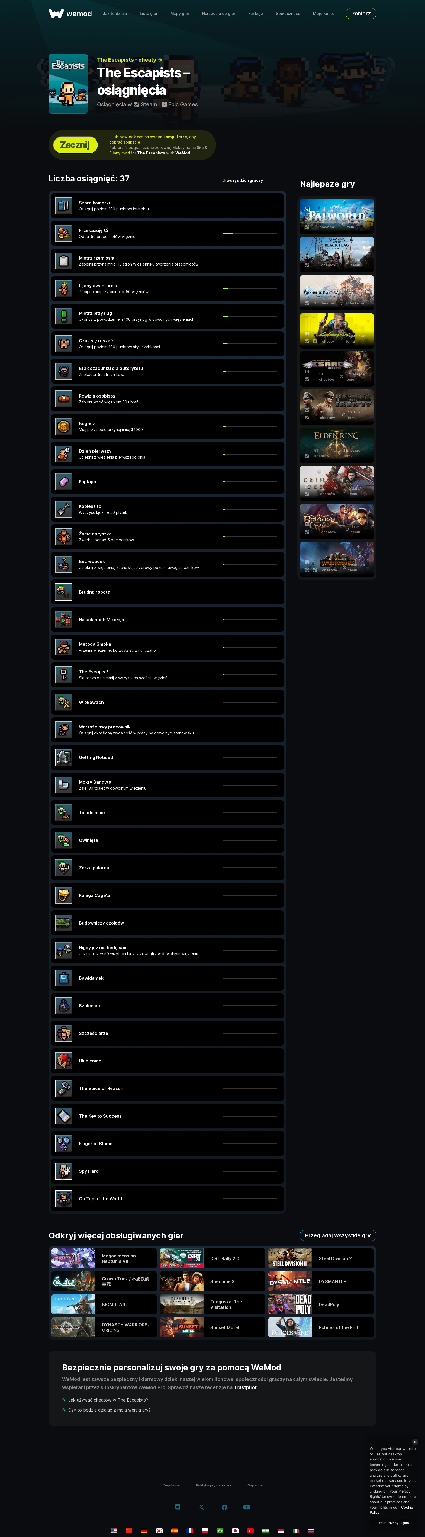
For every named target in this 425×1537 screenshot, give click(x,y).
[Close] (415, 1442)
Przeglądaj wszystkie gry (338, 1235)
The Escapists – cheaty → (129, 60)
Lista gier (148, 13)
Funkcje (255, 13)
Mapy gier (179, 13)
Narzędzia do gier (218, 13)
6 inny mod (119, 153)
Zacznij (74, 145)
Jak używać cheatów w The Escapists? (108, 1400)
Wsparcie (255, 1485)
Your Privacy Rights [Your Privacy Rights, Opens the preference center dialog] (394, 1523)
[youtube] (246, 1508)
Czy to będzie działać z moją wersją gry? (109, 1410)
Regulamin (171, 1485)
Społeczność (288, 13)
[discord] (177, 1507)
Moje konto (323, 13)
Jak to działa (115, 13)
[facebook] (224, 1508)
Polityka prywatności (213, 1485)
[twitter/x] (201, 1508)
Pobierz (361, 13)
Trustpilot (245, 1387)
